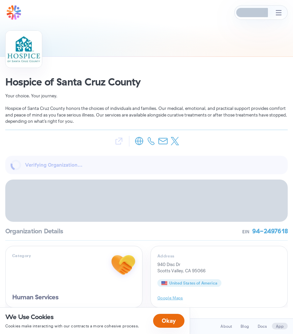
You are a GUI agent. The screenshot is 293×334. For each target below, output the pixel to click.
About (226, 326)
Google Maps (170, 297)
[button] (252, 12)
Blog (245, 326)
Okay (169, 320)
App (280, 326)
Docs (262, 326)
